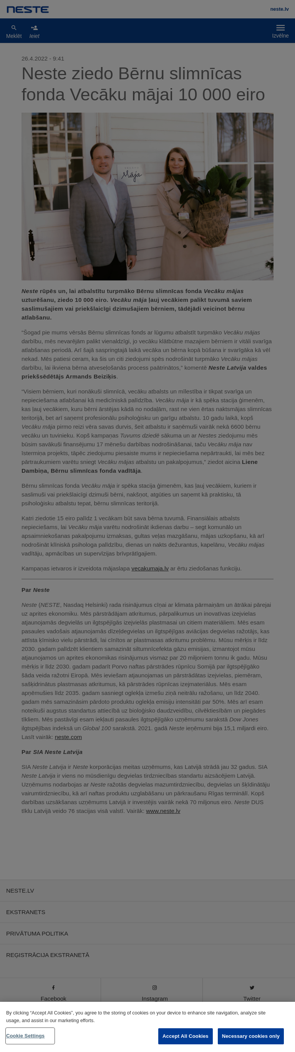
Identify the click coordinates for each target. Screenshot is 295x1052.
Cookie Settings (25, 1036)
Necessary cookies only (251, 1036)
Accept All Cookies (185, 1036)
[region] (147, 1027)
